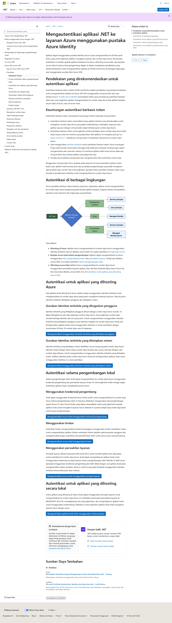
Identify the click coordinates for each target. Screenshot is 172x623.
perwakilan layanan (98, 258)
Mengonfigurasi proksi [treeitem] (15, 132)
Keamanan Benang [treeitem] (13, 119)
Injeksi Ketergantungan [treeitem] (15, 115)
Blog (33, 616)
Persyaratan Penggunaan (99, 616)
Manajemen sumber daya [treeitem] (16, 112)
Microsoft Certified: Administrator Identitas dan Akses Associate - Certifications (75, 584)
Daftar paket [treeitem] (11, 139)
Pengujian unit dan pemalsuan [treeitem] (18, 129)
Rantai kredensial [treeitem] (15, 102)
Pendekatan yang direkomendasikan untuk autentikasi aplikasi (148, 32)
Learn (48, 26)
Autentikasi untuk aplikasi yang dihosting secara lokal (150, 46)
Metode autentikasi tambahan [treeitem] (20, 98)
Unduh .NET (163, 9)
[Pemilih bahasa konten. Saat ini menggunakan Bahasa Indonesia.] (11, 610)
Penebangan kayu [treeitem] (13, 122)
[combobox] (21, 31)
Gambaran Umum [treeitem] (15, 75)
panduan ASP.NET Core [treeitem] (15, 108)
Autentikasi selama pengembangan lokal (147, 42)
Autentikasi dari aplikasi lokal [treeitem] (19, 92)
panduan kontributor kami (60, 548)
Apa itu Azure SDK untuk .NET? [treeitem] (18, 69)
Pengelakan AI (8, 616)
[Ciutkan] (37, 26)
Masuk (166, 3)
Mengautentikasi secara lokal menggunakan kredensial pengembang (77, 416)
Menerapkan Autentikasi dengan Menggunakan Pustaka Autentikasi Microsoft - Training (79, 574)
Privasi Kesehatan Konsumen (75, 616)
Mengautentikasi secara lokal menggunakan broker (69, 441)
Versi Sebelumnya (22, 616)
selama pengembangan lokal (91, 261)
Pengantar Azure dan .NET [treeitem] (16, 42)
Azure (60, 26)
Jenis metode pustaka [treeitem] (14, 136)
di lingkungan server (116, 251)
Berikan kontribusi (46, 616)
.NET (54, 26)
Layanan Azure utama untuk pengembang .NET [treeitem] (22, 47)
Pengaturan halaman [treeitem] (14, 126)
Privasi (58, 616)
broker (82, 258)
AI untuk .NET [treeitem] (10, 62)
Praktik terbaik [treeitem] (14, 105)
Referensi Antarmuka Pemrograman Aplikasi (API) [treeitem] (21, 151)
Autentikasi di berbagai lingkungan (145, 36)
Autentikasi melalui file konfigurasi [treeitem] (21, 95)
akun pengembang (70, 258)
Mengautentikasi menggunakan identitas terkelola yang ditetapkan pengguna (81, 334)
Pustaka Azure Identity (68, 96)
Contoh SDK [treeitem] (11, 142)
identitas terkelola (74, 144)
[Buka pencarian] (161, 3)
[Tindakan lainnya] (124, 26)
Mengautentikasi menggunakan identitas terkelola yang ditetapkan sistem (79, 365)
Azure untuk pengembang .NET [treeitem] (16, 36)
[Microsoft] (4, 3)
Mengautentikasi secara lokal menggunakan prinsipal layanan (73, 476)
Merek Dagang (116, 616)
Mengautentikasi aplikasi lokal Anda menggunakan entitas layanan (75, 513)
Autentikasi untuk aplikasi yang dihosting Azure (150, 39)
